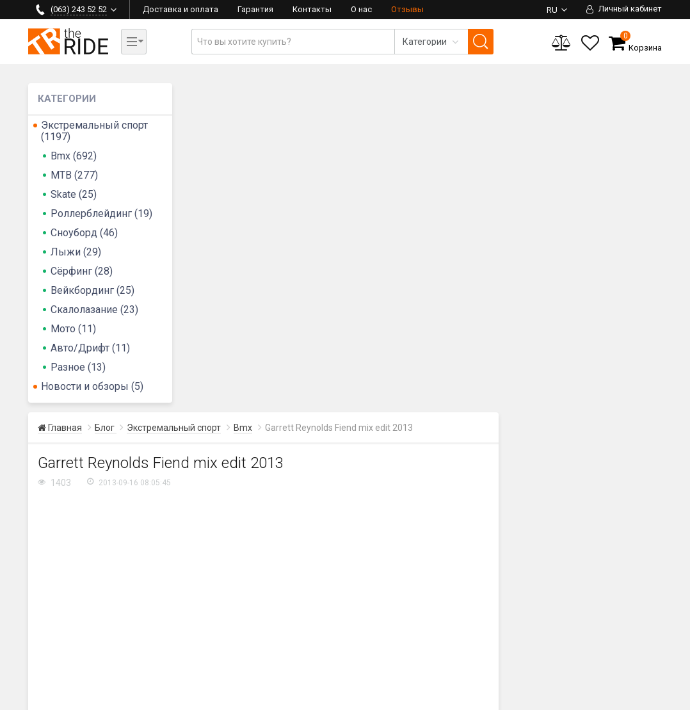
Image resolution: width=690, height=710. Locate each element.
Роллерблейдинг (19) (101, 213)
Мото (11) (73, 329)
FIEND (240, 413)
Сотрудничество (625, 648)
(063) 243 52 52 (68, 551)
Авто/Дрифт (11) (90, 348)
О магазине (613, 634)
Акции (540, 648)
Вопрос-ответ (449, 648)
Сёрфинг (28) (82, 271)
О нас (361, 9)
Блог (537, 619)
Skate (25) (74, 194)
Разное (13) (78, 367)
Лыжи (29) (76, 252)
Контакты (312, 9)
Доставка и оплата (180, 9)
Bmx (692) (74, 156)
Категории (611, 662)
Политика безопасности (434, 697)
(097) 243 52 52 (68, 566)
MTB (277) (74, 175)
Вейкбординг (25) (92, 290)
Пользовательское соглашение (321, 697)
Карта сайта (230, 697)
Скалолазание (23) (94, 309)
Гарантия (255, 9)
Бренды (544, 634)
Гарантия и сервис (459, 634)
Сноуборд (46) (84, 233)
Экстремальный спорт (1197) (94, 131)
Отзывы (407, 9)
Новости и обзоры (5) (92, 386)
